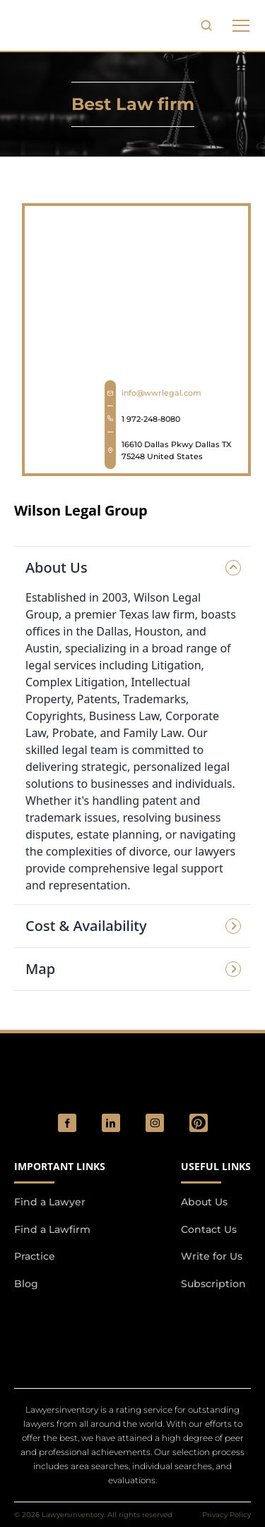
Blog (26, 1283)
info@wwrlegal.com (161, 393)
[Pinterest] (198, 1123)
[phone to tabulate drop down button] (241, 25)
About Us (204, 1202)
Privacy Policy (226, 1514)
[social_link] (67, 1123)
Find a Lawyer (50, 1202)
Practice (34, 1256)
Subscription (213, 1283)
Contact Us (209, 1229)
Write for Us (211, 1256)
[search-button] (206, 25)
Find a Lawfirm (52, 1229)
